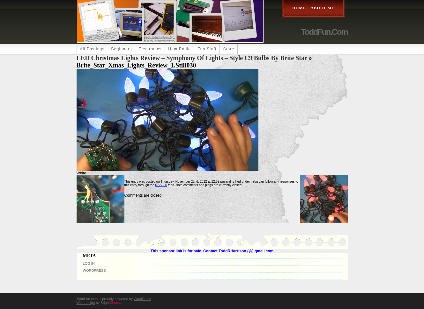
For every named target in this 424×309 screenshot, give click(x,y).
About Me (322, 8)
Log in (89, 263)
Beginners (121, 49)
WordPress (94, 270)
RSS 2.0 (161, 185)
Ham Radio (179, 49)
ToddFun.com (324, 32)
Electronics (149, 49)
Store (228, 49)
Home (299, 8)
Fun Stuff (206, 49)
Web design (86, 303)
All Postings (92, 49)
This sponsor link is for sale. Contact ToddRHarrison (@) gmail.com (212, 251)
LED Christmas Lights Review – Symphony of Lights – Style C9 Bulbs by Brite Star (192, 57)
